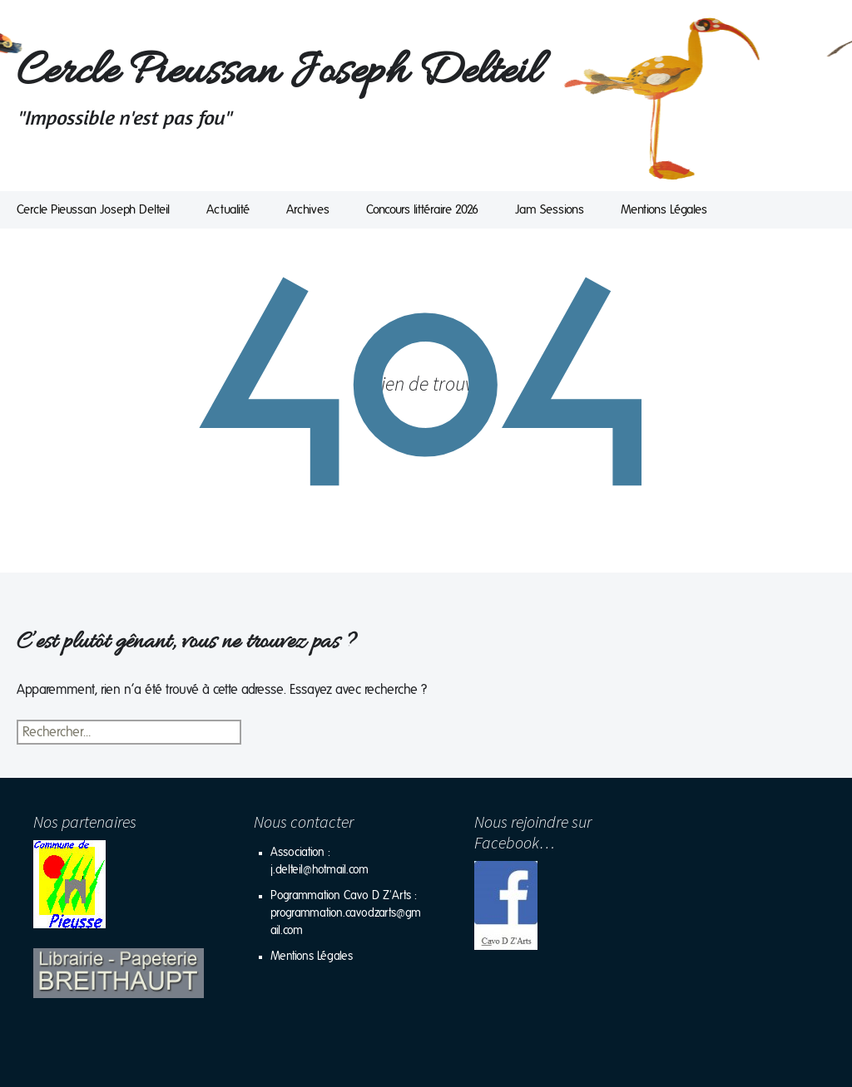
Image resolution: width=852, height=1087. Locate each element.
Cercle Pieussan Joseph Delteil (93, 210)
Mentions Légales (664, 210)
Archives (307, 210)
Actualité (228, 210)
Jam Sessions (549, 210)
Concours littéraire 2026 (422, 210)
